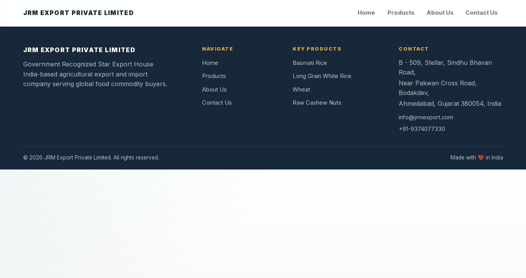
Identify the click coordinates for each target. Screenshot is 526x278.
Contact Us (482, 12)
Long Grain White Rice (322, 76)
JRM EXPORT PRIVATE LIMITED (79, 50)
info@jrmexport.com (426, 117)
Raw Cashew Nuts (317, 102)
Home (366, 12)
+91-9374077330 (422, 128)
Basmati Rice (310, 62)
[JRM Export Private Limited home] (78, 13)
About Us (440, 12)
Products (401, 12)
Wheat (301, 89)
